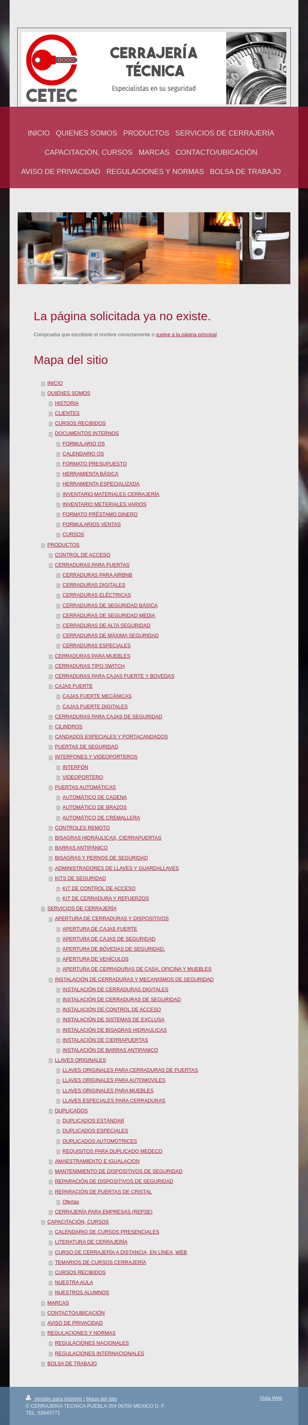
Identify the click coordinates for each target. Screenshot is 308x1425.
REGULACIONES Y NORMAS (81, 1333)
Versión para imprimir (54, 1399)
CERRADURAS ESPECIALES (97, 645)
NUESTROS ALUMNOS (82, 1292)
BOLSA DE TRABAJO (72, 1363)
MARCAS (58, 1303)
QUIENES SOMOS (68, 393)
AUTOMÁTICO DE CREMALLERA (101, 818)
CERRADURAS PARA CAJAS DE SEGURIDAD (108, 717)
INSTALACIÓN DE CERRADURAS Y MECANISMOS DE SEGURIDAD (134, 979)
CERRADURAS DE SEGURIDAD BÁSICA (110, 605)
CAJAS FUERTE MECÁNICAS (97, 696)
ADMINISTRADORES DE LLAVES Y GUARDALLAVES (117, 868)
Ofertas (71, 1202)
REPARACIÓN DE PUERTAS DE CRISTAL (103, 1192)
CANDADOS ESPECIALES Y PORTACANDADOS (111, 737)
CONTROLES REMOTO (82, 828)
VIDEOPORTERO (83, 777)
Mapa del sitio (102, 1399)
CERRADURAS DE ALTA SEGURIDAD (106, 625)
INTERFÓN (75, 767)
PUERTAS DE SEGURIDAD (86, 747)
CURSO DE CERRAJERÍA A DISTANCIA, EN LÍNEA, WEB (121, 1252)
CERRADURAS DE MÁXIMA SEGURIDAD (111, 635)
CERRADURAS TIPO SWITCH (90, 666)
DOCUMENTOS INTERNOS (87, 433)
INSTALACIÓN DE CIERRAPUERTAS (105, 1040)
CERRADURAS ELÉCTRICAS (97, 595)
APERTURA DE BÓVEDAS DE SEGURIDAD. (114, 949)
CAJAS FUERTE (74, 686)
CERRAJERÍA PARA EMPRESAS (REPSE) (103, 1212)
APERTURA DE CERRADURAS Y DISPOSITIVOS (112, 918)
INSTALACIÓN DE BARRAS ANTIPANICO (110, 1050)
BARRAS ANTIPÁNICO (81, 848)
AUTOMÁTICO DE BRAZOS (95, 807)
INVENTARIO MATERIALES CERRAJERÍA (111, 494)
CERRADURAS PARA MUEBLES (92, 656)
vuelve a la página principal (186, 334)
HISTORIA (67, 403)
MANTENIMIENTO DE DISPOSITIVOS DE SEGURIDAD (118, 1171)
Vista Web (270, 1398)
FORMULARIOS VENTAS (92, 524)
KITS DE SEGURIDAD (80, 878)
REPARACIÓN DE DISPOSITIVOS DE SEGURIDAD (114, 1181)
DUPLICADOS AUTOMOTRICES (100, 1141)
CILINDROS (69, 727)
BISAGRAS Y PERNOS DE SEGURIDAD (101, 858)
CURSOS (73, 534)
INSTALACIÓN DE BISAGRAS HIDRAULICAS (115, 1030)
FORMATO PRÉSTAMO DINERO (100, 514)
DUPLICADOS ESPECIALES (95, 1131)
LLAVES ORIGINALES (80, 1060)
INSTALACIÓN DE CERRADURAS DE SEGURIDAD (122, 999)
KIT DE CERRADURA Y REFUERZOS (106, 898)
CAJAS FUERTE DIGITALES (95, 706)
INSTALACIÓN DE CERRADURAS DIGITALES (115, 989)
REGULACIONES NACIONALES (92, 1343)
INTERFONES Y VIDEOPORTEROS (96, 757)
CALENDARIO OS (83, 454)
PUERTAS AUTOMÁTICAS (85, 787)
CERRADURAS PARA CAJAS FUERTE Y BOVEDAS (114, 676)
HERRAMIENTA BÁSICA (91, 474)
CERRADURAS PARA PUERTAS (92, 565)
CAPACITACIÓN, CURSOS (78, 1222)
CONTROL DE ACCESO (82, 555)
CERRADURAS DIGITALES (94, 585)
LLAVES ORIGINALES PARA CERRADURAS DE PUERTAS (130, 1070)
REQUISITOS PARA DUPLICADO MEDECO (112, 1151)
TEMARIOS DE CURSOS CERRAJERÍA (100, 1262)
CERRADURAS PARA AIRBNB (97, 575)
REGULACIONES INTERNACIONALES (99, 1353)
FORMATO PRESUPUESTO (95, 464)
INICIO (55, 383)
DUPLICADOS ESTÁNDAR (93, 1121)
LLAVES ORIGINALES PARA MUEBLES (108, 1091)
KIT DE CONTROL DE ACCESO (99, 888)
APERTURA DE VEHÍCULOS (96, 959)
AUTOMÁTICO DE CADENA (95, 797)
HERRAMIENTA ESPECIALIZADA (101, 484)
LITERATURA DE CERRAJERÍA (91, 1242)
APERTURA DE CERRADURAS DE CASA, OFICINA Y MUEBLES (137, 969)
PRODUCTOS (63, 545)
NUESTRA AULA (74, 1282)
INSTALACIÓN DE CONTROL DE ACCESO (112, 1009)
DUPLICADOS (71, 1111)
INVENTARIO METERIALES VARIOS (104, 504)
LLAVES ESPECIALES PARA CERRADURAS (114, 1101)
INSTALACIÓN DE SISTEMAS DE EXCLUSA (114, 1020)
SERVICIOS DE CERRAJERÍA (82, 908)
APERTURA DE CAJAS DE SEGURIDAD (109, 939)
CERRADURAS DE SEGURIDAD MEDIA (109, 615)
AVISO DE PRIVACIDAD (75, 1323)
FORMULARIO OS (84, 444)
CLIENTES (67, 413)
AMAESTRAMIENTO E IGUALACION (97, 1161)
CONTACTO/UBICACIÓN (76, 1313)
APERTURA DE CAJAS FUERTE (100, 929)
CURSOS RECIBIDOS (80, 423)
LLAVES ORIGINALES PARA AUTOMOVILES (114, 1080)
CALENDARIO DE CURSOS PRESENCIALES (107, 1232)
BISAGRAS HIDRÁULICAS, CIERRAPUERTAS (108, 838)
